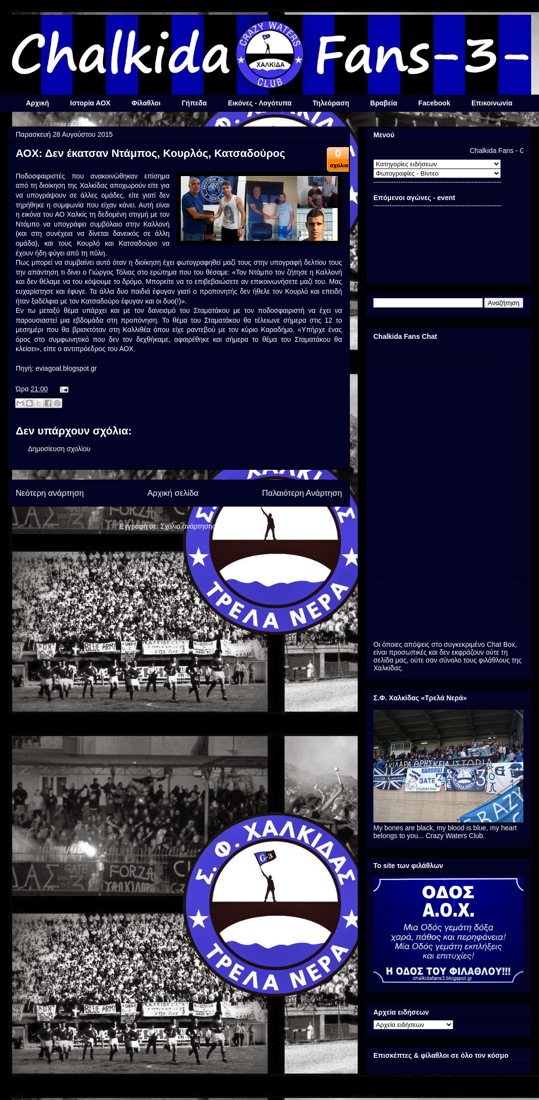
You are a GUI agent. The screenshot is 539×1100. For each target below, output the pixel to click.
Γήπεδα (194, 103)
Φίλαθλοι (145, 103)
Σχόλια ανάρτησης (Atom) (199, 526)
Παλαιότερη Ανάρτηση (302, 493)
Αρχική (37, 103)
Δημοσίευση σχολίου (59, 449)
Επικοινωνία (492, 103)
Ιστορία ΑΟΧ (90, 103)
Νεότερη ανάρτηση (50, 493)
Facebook (434, 103)
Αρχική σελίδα (173, 493)
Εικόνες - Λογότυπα (260, 103)
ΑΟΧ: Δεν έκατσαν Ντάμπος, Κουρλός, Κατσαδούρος (150, 153)
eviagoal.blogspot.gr (66, 368)
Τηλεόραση (331, 103)
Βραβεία (383, 103)
